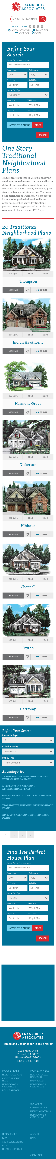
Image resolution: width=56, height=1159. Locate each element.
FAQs (4, 1138)
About (34, 1134)
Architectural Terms (12, 1142)
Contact (36, 1155)
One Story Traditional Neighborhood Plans (27, 797)
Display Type (8, 757)
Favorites (42, 30)
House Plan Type (13, 90)
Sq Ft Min (11, 80)
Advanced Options (19, 125)
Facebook (34, 26)
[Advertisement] (28, 993)
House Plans (10, 1070)
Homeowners (39, 1070)
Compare (24, 32)
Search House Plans (12, 1075)
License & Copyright (12, 1149)
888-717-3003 (19, 26)
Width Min (11, 100)
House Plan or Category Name (19, 60)
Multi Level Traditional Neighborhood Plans (18, 787)
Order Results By (10, 746)
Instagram (42, 26)
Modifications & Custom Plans (10, 1085)
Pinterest (30, 26)
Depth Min (11, 110)
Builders (36, 1103)
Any (11, 74)
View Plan (13, 290)
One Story (14, 94)
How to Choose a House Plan (39, 1076)
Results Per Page (9, 735)
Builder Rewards (38, 1108)
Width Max (31, 100)
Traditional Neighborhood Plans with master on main (24, 778)
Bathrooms (33, 70)
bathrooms (10, 751)
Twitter (38, 26)
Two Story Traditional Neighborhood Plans (27, 806)
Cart (38, 32)
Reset (38, 125)
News (33, 1138)
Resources (9, 1134)
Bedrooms (11, 70)
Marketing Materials (40, 1111)
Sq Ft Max (33, 80)
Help (4, 1145)
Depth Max (31, 110)
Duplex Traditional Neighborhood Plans (25, 816)
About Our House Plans (11, 1079)
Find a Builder (37, 1081)
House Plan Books (11, 1090)
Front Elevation (12, 762)
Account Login (20, 30)
